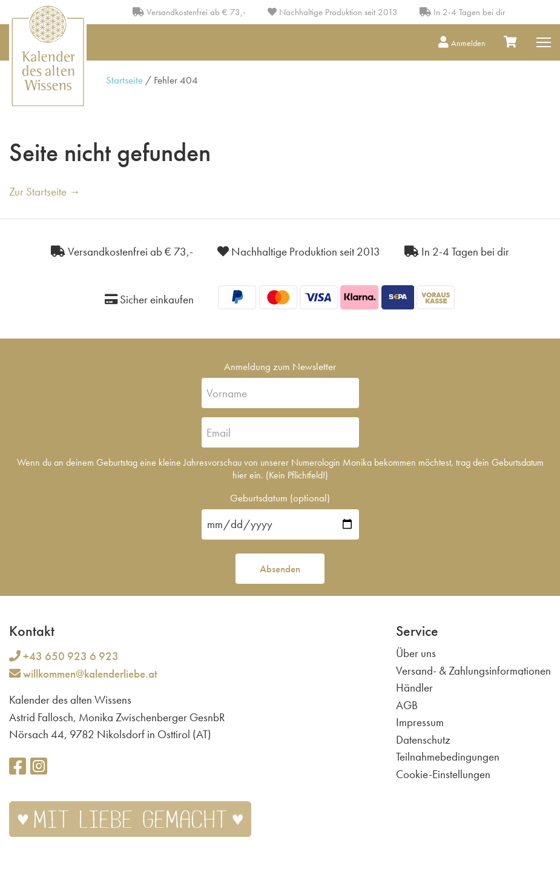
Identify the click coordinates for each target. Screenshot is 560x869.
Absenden (280, 568)
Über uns (416, 653)
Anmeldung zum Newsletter (280, 366)
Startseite (124, 80)
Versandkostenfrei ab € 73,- (189, 12)
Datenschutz (423, 739)
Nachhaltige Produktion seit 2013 (333, 12)
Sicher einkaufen (149, 299)
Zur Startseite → (45, 191)
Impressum (420, 722)
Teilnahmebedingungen (447, 756)
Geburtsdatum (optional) (280, 497)
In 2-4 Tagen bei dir (462, 12)
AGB (407, 705)
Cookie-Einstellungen (443, 774)
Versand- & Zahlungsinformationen (473, 670)
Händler (414, 687)
